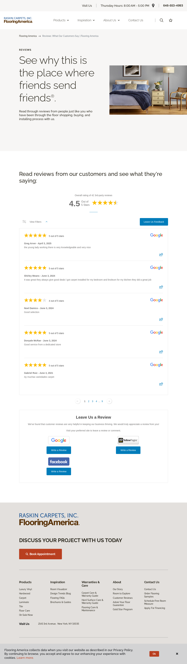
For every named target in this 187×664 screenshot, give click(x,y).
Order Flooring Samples (151, 595)
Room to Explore (121, 593)
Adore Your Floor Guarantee (121, 603)
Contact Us (135, 20)
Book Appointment (40, 554)
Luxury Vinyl (25, 589)
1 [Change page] (84, 401)
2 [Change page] (88, 401)
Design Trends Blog (60, 593)
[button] (161, 20)
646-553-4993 (173, 5)
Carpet (22, 598)
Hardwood (24, 593)
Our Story (118, 589)
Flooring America (28, 36)
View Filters (35, 222)
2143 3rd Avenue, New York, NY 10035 (58, 623)
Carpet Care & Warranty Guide (90, 594)
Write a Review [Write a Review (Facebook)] (58, 471)
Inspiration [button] (86, 20)
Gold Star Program (123, 609)
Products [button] (61, 20)
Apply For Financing (154, 608)
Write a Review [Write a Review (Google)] (58, 450)
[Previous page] (77, 401)
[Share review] (161, 255)
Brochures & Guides (60, 602)
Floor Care (24, 610)
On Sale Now (26, 615)
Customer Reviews (123, 598)
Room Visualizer (58, 589)
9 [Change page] (102, 401)
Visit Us (87, 5)
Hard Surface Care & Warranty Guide (92, 601)
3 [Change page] (92, 401)
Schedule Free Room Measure (155, 602)
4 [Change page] (96, 401)
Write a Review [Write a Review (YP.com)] (128, 450)
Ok (154, 654)
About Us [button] (111, 20)
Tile (21, 606)
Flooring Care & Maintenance (90, 609)
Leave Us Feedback (154, 222)
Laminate (24, 602)
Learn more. (25, 657)
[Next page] (109, 401)
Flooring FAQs (57, 598)
